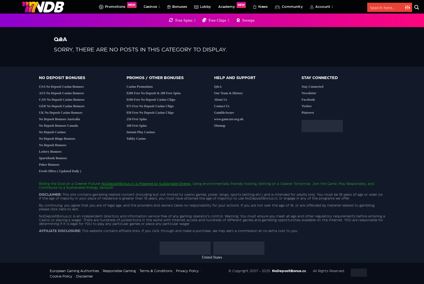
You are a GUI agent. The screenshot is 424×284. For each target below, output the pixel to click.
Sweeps (248, 20)
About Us (220, 100)
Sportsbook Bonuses (53, 158)
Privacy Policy (187, 271)
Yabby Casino (136, 139)
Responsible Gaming (119, 271)
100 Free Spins (137, 126)
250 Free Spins (137, 119)
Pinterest (308, 113)
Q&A (218, 87)
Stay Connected (312, 87)
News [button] (263, 6)
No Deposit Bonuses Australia (59, 119)
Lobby (205, 6)
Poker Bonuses (49, 165)
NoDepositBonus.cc (117, 183)
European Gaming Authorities (74, 271)
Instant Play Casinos (141, 132)
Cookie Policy (61, 276)
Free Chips (218, 20)
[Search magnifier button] (416, 7)
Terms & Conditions (156, 271)
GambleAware (224, 113)
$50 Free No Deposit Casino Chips (150, 113)
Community (292, 6)
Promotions (120, 5)
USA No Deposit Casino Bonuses (61, 87)
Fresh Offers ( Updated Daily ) (60, 171)
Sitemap (220, 126)
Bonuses (179, 6)
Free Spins (185, 20)
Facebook (308, 100)
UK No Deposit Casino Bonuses (60, 113)
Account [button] (324, 7)
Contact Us (222, 106)
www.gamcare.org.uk (229, 119)
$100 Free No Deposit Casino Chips (151, 100)
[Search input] (386, 7)
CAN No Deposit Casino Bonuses (62, 100)
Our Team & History (228, 93)
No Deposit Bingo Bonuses (57, 139)
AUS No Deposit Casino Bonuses (61, 93)
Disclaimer (84, 276)
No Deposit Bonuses (52, 145)
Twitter (307, 106)
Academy (232, 5)
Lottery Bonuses (50, 152)
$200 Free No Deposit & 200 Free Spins (154, 93)
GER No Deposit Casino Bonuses (62, 106)
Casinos (152, 7)
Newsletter (309, 93)
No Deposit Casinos (52, 132)
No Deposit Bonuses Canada (58, 126)
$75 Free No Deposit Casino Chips (150, 106)
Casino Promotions (140, 87)
